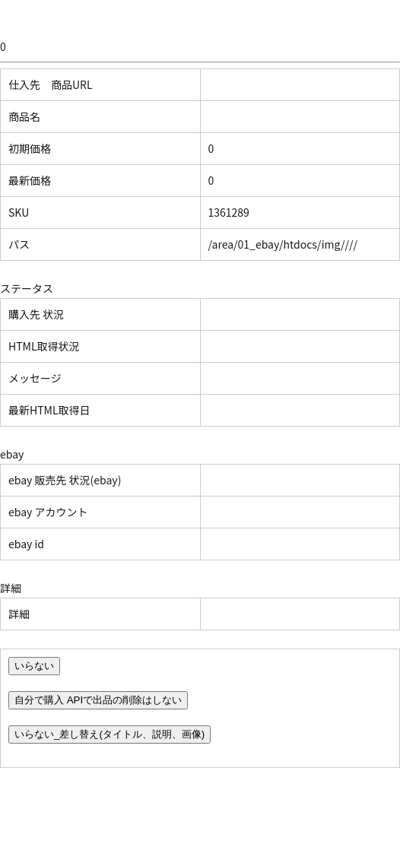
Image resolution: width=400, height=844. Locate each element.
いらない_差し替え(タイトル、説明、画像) (109, 734)
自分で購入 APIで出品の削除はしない (98, 700)
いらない (34, 665)
